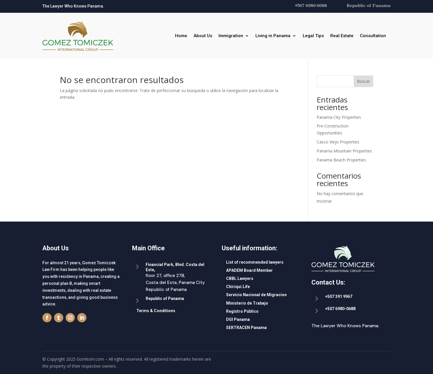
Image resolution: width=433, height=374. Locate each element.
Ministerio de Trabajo (247, 303)
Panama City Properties (339, 117)
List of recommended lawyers (255, 262)
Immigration (231, 36)
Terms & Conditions (155, 310)
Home (181, 36)
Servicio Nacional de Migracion (256, 294)
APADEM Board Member (249, 270)
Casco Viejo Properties (338, 142)
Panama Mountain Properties (344, 151)
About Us (203, 36)
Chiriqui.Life (238, 286)
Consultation (373, 36)
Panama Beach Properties (341, 160)
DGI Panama (238, 319)
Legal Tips (313, 36)
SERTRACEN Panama (246, 327)
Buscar (363, 81)
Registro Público (242, 311)
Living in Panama (273, 36)
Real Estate (341, 36)
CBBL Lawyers (239, 278)
